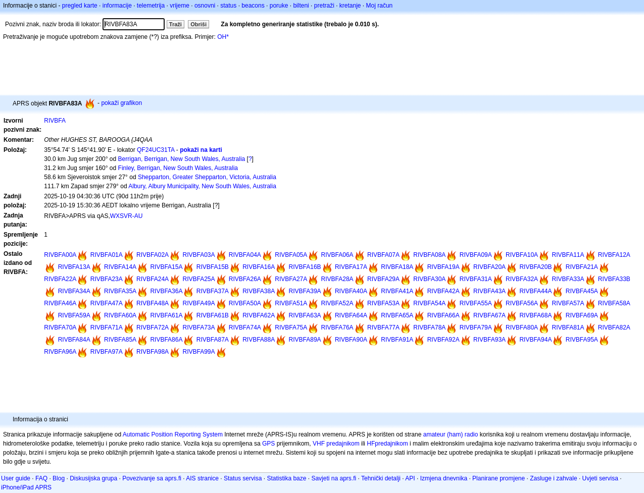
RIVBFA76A (337, 327)
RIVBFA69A (582, 315)
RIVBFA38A (258, 291)
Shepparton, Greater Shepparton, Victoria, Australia (207, 177)
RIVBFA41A (397, 291)
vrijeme (179, 5)
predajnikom (391, 443)
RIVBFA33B (614, 279)
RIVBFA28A (337, 279)
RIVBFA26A (245, 279)
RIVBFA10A (522, 254)
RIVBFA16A (258, 266)
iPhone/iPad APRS (26, 487)
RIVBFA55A (476, 303)
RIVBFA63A (305, 315)
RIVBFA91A (397, 339)
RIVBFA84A (74, 339)
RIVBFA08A (429, 254)
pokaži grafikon (121, 102)
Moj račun (379, 5)
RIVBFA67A (489, 315)
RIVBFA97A (106, 351)
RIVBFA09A (476, 254)
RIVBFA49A (198, 303)
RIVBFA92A (443, 339)
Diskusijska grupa (93, 478)
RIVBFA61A (166, 315)
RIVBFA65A (397, 315)
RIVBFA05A (291, 254)
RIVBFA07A (383, 254)
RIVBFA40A (351, 291)
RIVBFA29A (383, 279)
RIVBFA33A (568, 279)
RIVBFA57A (568, 303)
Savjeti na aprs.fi (333, 478)
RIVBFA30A (429, 279)
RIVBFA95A (582, 339)
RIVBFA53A (383, 303)
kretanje (350, 5)
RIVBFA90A (351, 339)
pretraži (324, 5)
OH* (223, 36)
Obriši (198, 24)
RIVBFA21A (582, 266)
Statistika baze (286, 478)
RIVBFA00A (60, 254)
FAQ (41, 478)
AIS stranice (202, 478)
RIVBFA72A (152, 327)
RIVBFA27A (291, 279)
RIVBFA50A (245, 303)
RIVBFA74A (245, 327)
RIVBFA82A (614, 327)
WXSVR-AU (126, 216)
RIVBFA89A (305, 339)
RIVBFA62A (258, 315)
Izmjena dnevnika (443, 478)
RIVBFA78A (429, 327)
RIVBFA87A (212, 339)
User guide (15, 478)
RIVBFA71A (106, 327)
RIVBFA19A (443, 266)
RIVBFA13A (74, 266)
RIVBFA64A (351, 315)
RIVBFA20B (535, 266)
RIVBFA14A (120, 266)
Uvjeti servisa (600, 478)
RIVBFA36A (166, 291)
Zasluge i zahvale (553, 478)
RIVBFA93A (489, 339)
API (410, 478)
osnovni (204, 5)
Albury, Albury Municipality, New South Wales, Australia (202, 186)
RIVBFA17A (351, 266)
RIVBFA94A (535, 339)
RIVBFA (55, 120)
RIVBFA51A (291, 303)
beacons (252, 5)
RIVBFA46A (60, 303)
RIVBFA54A (429, 303)
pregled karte (79, 5)
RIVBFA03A (198, 254)
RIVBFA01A (106, 254)
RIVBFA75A (291, 327)
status (228, 5)
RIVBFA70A (60, 327)
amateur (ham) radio (450, 434)
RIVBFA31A (476, 279)
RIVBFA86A (166, 339)
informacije (117, 5)
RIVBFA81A (568, 327)
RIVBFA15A (166, 266)
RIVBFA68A (535, 315)
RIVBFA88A (258, 339)
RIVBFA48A (152, 303)
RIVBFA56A (522, 303)
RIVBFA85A (120, 339)
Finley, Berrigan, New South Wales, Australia (178, 168)
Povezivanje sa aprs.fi (151, 478)
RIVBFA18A (397, 266)
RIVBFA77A (383, 327)
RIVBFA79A (476, 327)
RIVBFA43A (489, 291)
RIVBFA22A (60, 279)
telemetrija (151, 5)
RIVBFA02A (152, 254)
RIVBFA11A (568, 254)
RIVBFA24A (152, 279)
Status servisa (243, 478)
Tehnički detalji (381, 478)
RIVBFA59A (74, 315)
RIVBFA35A (120, 291)
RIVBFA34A (74, 291)
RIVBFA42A (443, 291)
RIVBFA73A (198, 327)
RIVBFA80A (522, 327)
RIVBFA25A (198, 279)
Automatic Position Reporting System (173, 434)
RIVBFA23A (106, 279)
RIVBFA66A (443, 315)
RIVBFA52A (337, 303)
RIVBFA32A (522, 279)
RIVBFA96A (60, 351)
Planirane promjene (498, 478)
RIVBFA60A (120, 315)
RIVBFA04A (245, 254)
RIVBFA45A (582, 291)
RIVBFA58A (614, 303)
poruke (279, 5)
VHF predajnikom (336, 443)
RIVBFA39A (305, 291)
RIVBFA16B (305, 266)
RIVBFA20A (489, 266)
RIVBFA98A (152, 351)
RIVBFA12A (614, 254)
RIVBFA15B (212, 266)
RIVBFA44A (535, 291)
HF (371, 443)
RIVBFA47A (106, 303)
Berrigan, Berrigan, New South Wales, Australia (181, 158)
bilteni (301, 5)
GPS (268, 443)
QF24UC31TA (155, 149)
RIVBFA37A (212, 291)
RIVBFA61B (212, 315)
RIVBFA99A (198, 351)
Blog (59, 478)
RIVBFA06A (337, 254)
